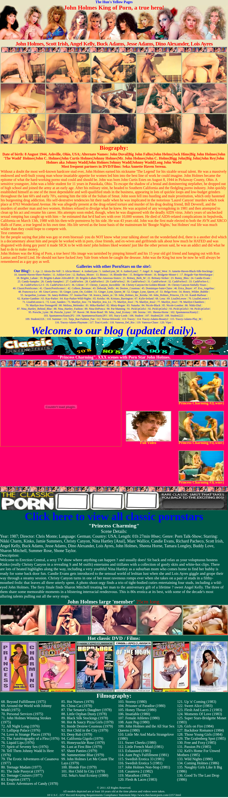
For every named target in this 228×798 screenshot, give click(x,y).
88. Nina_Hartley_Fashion (68, 308)
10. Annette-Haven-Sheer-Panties (32, 274)
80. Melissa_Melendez (71, 305)
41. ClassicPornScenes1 (52, 288)
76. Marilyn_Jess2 (145, 302)
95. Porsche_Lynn (38, 312)
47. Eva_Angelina (204, 288)
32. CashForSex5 (177, 281)
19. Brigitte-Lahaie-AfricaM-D (57, 278)
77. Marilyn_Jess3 (167, 302)
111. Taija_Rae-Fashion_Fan (79, 319)
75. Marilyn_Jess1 (123, 302)
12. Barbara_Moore (83, 274)
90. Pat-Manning (116, 308)
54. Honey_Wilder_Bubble (193, 291)
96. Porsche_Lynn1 (60, 312)
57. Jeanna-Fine (78, 295)
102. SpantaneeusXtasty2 (184, 312)
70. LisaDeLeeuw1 (198, 298)
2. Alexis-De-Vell (50, 271)
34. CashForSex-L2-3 (32, 284)
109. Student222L (35, 319)
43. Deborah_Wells (103, 288)
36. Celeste (78, 284)
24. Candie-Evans (200, 278)
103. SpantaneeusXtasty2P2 (59, 315)
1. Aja (36, 271)
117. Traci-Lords (99, 322)
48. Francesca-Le (27, 291)
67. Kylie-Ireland (144, 298)
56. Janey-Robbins (58, 295)
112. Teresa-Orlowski (108, 319)
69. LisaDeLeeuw (176, 298)
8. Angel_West (159, 271)
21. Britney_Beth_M (134, 278)
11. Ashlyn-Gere (61, 274)
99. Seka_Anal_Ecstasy (117, 312)
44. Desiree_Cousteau (128, 288)
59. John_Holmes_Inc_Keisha (131, 295)
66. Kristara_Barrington (120, 298)
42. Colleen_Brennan (79, 288)
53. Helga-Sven (168, 291)
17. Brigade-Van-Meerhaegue (196, 274)
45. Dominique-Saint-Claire (157, 288)
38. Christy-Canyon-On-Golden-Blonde (144, 284)
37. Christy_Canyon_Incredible (103, 284)
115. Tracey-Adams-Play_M (185, 319)
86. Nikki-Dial (193, 305)
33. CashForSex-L (199, 281)
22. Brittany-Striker (158, 278)
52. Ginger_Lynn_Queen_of (142, 291)
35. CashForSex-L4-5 (58, 284)
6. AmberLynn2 (129, 271)
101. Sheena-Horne (157, 312)
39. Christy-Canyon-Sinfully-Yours (187, 284)
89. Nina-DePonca (95, 308)
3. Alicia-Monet (71, 271)
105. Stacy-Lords (118, 315)
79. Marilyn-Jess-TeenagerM (41, 305)
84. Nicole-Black (151, 305)
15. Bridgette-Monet (140, 274)
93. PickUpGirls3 (178, 308)
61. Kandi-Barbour (195, 295)
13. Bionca (102, 274)
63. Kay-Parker (49, 298)
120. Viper (165, 322)
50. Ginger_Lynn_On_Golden (76, 291)
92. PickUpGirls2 (157, 308)
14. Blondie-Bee (118, 274)
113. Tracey (128, 319)
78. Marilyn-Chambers (191, 302)
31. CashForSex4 (156, 281)
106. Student (136, 315)
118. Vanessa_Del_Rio (122, 322)
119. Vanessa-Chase (147, 322)
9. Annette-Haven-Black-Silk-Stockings (191, 271)
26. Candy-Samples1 (52, 281)
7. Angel (144, 271)
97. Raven (78, 312)
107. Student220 (154, 315)
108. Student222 (174, 315)
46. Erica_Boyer (183, 288)
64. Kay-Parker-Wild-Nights (75, 298)
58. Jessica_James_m (100, 295)
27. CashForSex (74, 281)
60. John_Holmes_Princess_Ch (166, 295)
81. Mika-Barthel (95, 305)
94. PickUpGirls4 (200, 308)
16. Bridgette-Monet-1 (166, 274)
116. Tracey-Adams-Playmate (71, 322)
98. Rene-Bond (94, 312)
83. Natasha (133, 305)
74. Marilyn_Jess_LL (99, 302)
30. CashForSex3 (136, 281)
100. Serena (138, 312)
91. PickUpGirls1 (136, 308)
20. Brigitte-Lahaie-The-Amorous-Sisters (98, 278)
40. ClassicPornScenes (25, 288)
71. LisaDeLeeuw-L (33, 302)
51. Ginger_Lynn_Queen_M (109, 291)
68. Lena (160, 298)
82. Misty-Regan (115, 305)
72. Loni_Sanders (56, 302)
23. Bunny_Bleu (180, 278)
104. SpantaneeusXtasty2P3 (91, 315)
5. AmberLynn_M (109, 271)
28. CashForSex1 (94, 281)
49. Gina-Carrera (48, 291)
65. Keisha (99, 298)
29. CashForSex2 (115, 281)
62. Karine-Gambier (28, 298)
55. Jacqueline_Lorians (33, 295)
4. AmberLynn (89, 271)
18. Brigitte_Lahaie (27, 278)
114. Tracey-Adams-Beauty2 (152, 319)
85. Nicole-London (172, 305)
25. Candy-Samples (28, 281)
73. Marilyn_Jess (76, 302)
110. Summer (54, 319)
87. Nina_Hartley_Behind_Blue (34, 308)
